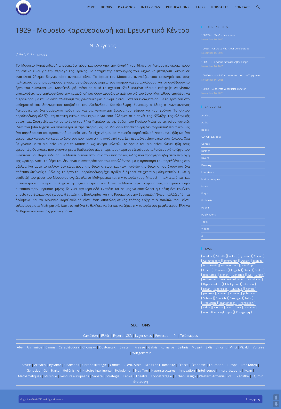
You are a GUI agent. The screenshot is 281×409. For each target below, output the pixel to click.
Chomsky (89, 347)
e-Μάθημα (248, 265)
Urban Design (185, 376)
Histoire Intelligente (232, 279)
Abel (20, 347)
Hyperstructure (212, 284)
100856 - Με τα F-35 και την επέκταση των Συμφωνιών (231, 75)
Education (221, 270)
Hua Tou (141, 370)
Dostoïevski (107, 347)
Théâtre (141, 376)
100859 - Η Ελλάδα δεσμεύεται (218, 35)
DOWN (276, 404)
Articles (42, 55)
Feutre (258, 270)
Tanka (127, 376)
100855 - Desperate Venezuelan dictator (223, 89)
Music (204, 186)
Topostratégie (161, 376)
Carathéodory (69, 347)
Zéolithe (243, 376)
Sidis (209, 347)
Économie (198, 365)
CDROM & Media (211, 136)
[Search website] (257, 7)
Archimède (34, 347)
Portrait (234, 293)
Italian (206, 288)
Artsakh (220, 256)
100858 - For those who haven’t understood (225, 48)
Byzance (245, 256)
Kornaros (167, 347)
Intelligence (232, 284)
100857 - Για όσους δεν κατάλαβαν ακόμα (224, 62)
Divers (205, 158)
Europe (232, 365)
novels (250, 288)
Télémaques (189, 335)
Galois (152, 347)
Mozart (197, 347)
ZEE (239, 307)
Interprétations (229, 370)
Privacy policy (253, 399)
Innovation (187, 370)
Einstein (125, 347)
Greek (259, 274)
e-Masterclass (229, 265)
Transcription (228, 302)
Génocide (33, 370)
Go (250, 274)
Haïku (55, 370)
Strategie (235, 298)
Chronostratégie (94, 365)
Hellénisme (71, 370)
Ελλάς (105, 335)
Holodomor (254, 279)
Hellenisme (209, 279)
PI (175, 335)
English (235, 270)
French (224, 274)
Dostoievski (210, 265)
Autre (232, 256)
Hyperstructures (163, 370)
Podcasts (206, 200)
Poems (205, 207)
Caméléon (90, 335)
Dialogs (205, 151)
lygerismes (221, 288)
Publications (208, 214)
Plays (204, 193)
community (230, 260)
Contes (205, 143)
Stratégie (112, 376)
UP (276, 397)
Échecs (183, 365)
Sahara (207, 298)
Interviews (207, 172)
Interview (248, 284)
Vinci (229, 307)
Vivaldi (244, 347)
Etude (247, 270)
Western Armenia (212, 376)
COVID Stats (132, 365)
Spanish (221, 298)
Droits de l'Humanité (160, 365)
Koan (248, 370)
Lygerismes (143, 335)
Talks (204, 221)
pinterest (208, 293)
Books (205, 129)
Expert (118, 335)
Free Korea (209, 274)
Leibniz (183, 347)
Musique (237, 288)
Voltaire (258, 347)
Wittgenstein (141, 353)
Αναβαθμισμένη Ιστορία (217, 312)
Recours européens (74, 376)
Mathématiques (29, 376)
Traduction (209, 302)
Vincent (218, 307)
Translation (246, 302)
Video (206, 307)
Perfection (162, 335)
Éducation (216, 365)
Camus (258, 256)
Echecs (207, 270)
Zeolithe (250, 307)
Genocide (238, 274)
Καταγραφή (243, 312)
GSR (129, 335)
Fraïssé (140, 347)
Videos (205, 228)
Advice (26, 365)
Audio (204, 122)
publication (249, 293)
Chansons (71, 365)
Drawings (207, 165)
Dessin (245, 260)
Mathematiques (210, 179)
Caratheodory (211, 260)
